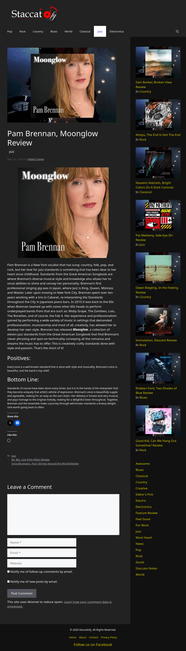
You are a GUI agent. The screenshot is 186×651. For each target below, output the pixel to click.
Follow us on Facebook (93, 644)
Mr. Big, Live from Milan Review (30, 459)
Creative (141, 488)
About (82, 637)
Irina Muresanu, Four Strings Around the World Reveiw (45, 463)
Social (140, 562)
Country (38, 31)
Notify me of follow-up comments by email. (41, 571)
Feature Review (147, 513)
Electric (141, 500)
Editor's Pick (144, 494)
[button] (177, 31)
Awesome (143, 463)
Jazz (100, 31)
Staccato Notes (146, 568)
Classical (85, 31)
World (68, 31)
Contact (93, 637)
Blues (53, 31)
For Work (142, 525)
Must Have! (144, 537)
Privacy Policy (109, 637)
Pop (9, 31)
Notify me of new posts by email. (34, 581)
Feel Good (143, 519)
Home (72, 637)
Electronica (117, 31)
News (140, 544)
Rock (22, 31)
